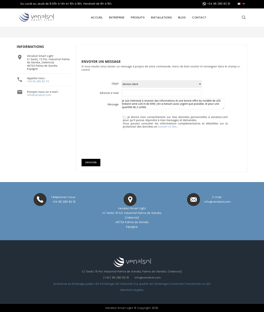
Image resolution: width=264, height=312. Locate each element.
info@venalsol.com (39, 95)
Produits (138, 17)
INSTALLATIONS (161, 17)
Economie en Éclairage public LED (76, 283)
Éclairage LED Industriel (118, 283)
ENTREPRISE (117, 17)
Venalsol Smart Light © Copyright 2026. (132, 308)
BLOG (182, 17)
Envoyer (90, 162)
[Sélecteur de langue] (242, 3)
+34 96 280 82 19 (38, 81)
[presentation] (110, 144)
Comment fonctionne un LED (190, 283)
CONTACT (199, 17)
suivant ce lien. (167, 126)
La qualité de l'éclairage (151, 283)
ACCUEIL (97, 17)
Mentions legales (132, 290)
